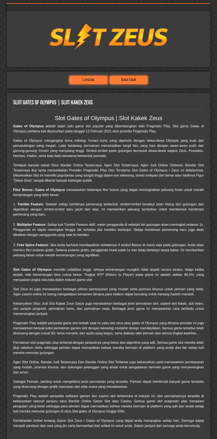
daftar (128, 80)
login (88, 80)
